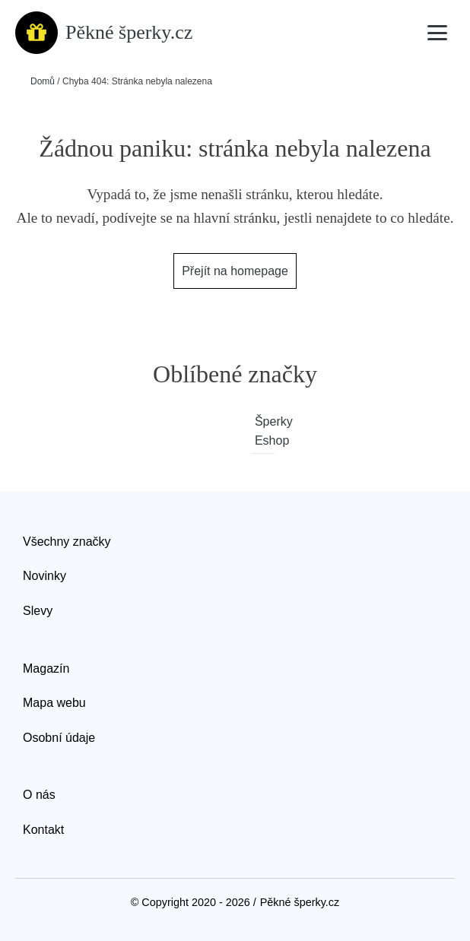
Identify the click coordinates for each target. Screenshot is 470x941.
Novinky (44, 575)
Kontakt (43, 829)
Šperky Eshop (265, 431)
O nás (39, 794)
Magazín (46, 668)
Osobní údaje (59, 737)
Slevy (37, 610)
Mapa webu (54, 702)
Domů (42, 81)
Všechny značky (67, 541)
